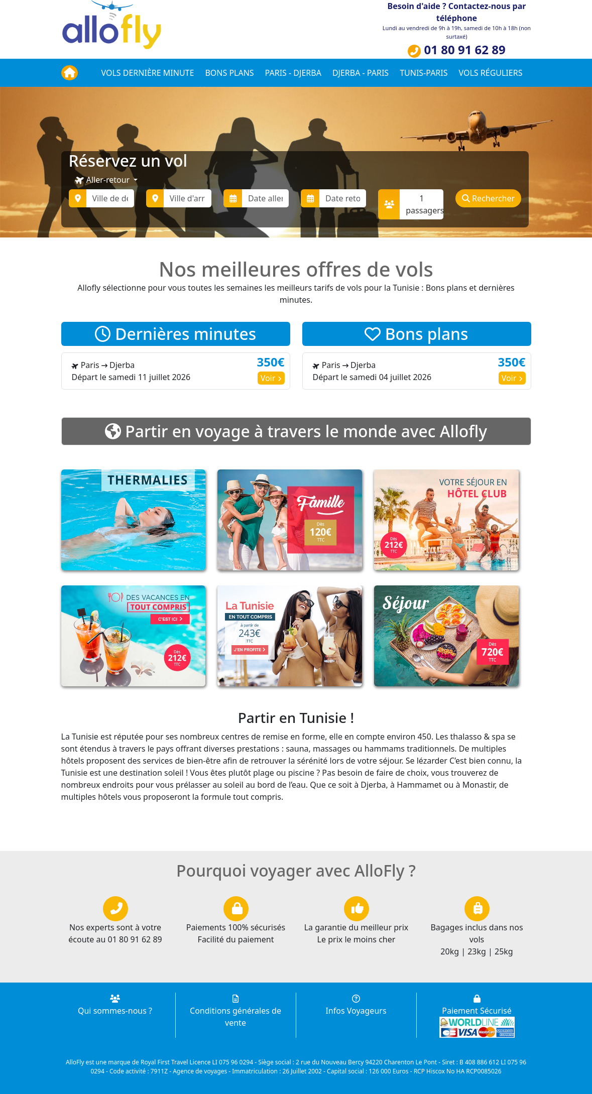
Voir (271, 378)
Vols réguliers (491, 72)
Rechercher (488, 198)
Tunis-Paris (423, 72)
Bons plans (229, 72)
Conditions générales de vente (235, 1011)
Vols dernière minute (147, 72)
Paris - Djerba (293, 72)
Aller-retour (103, 180)
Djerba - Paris (360, 72)
